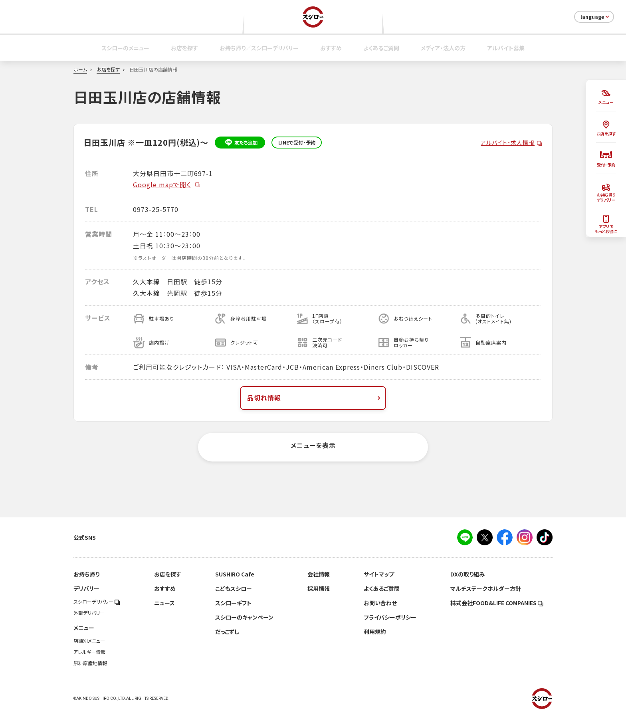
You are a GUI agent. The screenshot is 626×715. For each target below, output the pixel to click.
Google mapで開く (167, 184)
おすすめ (331, 48)
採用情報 (318, 588)
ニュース (164, 603)
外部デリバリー (89, 612)
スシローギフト (233, 603)
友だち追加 (240, 143)
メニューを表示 (313, 445)
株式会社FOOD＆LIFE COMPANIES (496, 603)
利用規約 (375, 632)
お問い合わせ (380, 603)
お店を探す (184, 48)
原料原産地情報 (90, 663)
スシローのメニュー (125, 48)
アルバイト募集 (506, 48)
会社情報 (318, 574)
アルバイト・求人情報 (508, 143)
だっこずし (227, 632)
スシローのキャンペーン (244, 617)
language (595, 16)
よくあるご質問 (381, 48)
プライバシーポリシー (390, 617)
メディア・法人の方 (443, 48)
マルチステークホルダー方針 (485, 588)
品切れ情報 (314, 397)
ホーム (80, 69)
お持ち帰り (86, 574)
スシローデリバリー (96, 601)
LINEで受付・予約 (296, 142)
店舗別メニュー (89, 640)
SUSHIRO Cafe (234, 574)
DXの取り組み (467, 574)
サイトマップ (379, 574)
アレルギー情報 (89, 652)
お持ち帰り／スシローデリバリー (259, 48)
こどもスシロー (233, 588)
